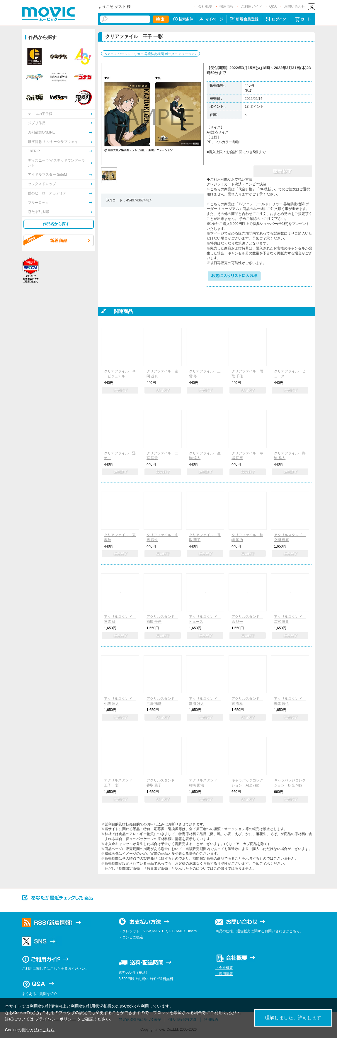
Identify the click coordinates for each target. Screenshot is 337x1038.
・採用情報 (224, 974)
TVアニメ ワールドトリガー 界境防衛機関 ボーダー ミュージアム (150, 54)
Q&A (273, 6)
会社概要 (205, 6)
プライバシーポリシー (55, 1019)
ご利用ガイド (251, 6)
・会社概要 (224, 968)
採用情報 (226, 6)
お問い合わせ (294, 6)
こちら (48, 1029)
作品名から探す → (58, 224)
